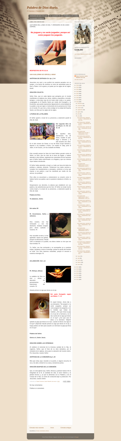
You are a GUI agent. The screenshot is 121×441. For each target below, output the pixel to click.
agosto (79, 111)
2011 (77, 279)
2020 (77, 97)
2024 (77, 89)
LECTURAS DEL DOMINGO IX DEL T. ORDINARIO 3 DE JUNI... (84, 243)
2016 (77, 269)
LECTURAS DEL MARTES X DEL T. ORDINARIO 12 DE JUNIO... (84, 202)
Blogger (77, 437)
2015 (77, 271)
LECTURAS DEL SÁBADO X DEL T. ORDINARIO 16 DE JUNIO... (84, 183)
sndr (63, 437)
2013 (77, 275)
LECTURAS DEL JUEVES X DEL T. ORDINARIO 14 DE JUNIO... (84, 192)
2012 (77, 277)
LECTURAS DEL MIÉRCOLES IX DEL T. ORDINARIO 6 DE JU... (83, 229)
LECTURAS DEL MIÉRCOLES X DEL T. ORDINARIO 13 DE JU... (83, 197)
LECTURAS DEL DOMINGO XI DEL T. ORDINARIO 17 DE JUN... (84, 179)
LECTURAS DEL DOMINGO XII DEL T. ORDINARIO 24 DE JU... (84, 146)
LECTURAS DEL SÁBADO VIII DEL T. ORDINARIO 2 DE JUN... (84, 248)
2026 (77, 85)
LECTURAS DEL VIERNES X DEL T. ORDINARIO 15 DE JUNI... (84, 188)
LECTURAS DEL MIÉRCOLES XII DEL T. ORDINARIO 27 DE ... (83, 133)
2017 (77, 267)
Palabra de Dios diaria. (42, 7)
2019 (77, 99)
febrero (79, 262)
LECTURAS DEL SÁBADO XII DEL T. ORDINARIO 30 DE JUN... (84, 119)
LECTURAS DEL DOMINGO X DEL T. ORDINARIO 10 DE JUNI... (84, 211)
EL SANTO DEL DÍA (55, 16)
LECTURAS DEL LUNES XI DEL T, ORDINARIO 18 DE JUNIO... (84, 174)
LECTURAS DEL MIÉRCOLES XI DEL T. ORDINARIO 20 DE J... (83, 165)
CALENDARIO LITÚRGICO (37, 18)
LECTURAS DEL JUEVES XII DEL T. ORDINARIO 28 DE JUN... (84, 128)
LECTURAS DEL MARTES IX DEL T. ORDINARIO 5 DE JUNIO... (84, 234)
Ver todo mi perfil (78, 79)
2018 (77, 101)
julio (78, 113)
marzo (79, 260)
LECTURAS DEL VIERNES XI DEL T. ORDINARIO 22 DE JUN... (84, 156)
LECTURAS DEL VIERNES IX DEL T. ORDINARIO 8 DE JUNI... (84, 220)
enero (78, 264)
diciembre (79, 103)
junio (78, 115)
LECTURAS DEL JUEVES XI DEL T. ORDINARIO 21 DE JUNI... (84, 160)
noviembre (80, 105)
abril (78, 258)
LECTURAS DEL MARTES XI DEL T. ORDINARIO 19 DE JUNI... (84, 169)
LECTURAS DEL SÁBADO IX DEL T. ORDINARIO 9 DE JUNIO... (84, 215)
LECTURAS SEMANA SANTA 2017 (83, 54)
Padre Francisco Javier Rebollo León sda (82, 77)
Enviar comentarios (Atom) (42, 430)
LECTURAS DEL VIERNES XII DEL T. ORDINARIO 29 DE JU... (84, 123)
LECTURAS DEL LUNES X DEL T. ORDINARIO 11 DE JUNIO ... (84, 206)
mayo (78, 256)
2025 (77, 87)
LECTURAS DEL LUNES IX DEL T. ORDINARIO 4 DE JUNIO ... (83, 238)
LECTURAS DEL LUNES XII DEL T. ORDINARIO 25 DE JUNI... (84, 142)
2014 (77, 273)
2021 (77, 95)
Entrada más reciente (37, 427)
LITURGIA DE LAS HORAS (70, 16)
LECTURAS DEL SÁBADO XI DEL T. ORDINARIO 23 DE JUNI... (84, 151)
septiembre (80, 109)
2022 (77, 93)
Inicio (52, 427)
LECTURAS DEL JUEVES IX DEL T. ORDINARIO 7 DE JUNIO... (84, 225)
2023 (77, 91)
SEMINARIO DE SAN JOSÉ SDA (38, 16)
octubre (79, 107)
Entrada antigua (66, 427)
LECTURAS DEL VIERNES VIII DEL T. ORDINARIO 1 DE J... (84, 252)
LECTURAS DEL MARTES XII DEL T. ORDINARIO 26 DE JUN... (84, 137)
